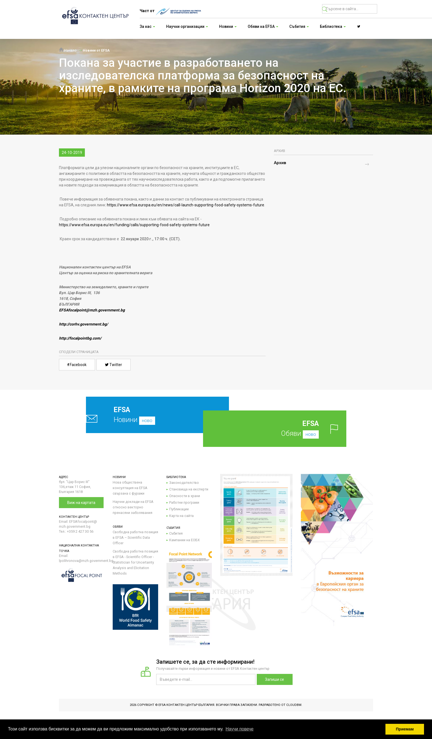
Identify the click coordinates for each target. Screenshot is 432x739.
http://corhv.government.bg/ (83, 324)
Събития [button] (299, 26)
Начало (68, 50)
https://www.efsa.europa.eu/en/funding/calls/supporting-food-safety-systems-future (134, 225)
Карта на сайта (181, 516)
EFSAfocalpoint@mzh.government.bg (92, 310)
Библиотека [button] (333, 26)
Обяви (283, 428)
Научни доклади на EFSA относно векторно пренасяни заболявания (133, 507)
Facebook (77, 364)
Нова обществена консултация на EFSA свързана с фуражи (130, 487)
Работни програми (184, 502)
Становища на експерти (188, 489)
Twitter (113, 364)
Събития (176, 533)
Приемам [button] (405, 729)
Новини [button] (228, 26)
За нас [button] (147, 26)
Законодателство (184, 483)
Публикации (179, 509)
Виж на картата (81, 502)
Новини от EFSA (96, 50)
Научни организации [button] (187, 26)
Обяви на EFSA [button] (263, 26)
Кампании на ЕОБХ (184, 540)
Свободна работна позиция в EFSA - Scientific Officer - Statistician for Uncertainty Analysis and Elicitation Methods (135, 562)
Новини (144, 415)
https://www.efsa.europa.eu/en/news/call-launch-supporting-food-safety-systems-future (185, 205)
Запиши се (274, 679)
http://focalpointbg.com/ (80, 338)
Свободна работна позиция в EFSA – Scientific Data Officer (135, 537)
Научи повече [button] (239, 729)
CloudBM (293, 705)
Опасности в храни (184, 496)
